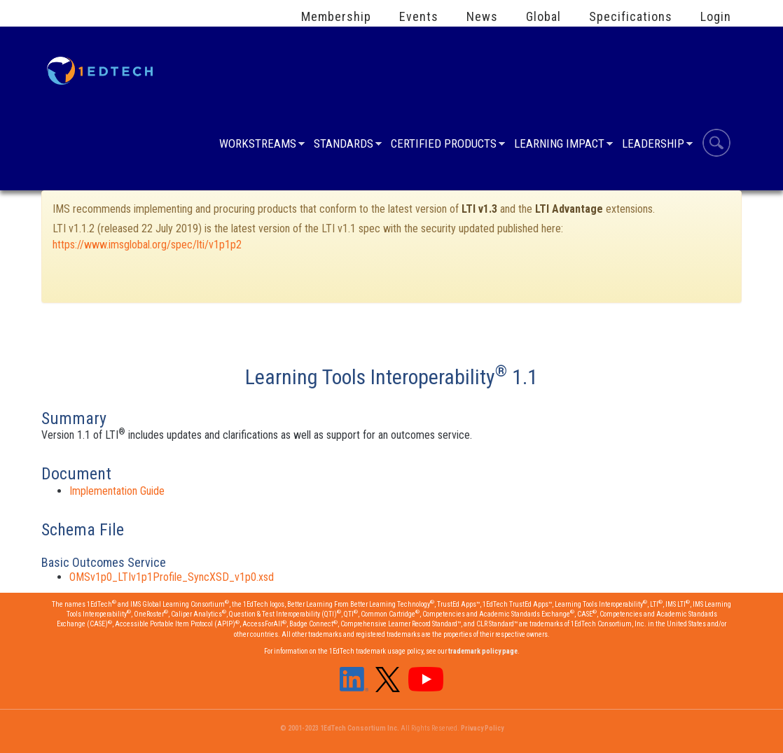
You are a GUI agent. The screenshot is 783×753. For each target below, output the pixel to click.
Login (715, 16)
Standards (343, 145)
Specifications (630, 16)
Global (543, 16)
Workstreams (257, 145)
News (482, 16)
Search (716, 145)
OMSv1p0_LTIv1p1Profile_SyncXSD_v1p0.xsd (171, 577)
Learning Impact (559, 145)
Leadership (653, 145)
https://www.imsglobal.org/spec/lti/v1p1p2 (147, 244)
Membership (336, 16)
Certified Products (444, 145)
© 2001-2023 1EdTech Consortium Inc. (339, 728)
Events (418, 16)
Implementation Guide (117, 491)
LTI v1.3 (479, 209)
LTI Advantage (569, 209)
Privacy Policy (482, 728)
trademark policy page (483, 651)
